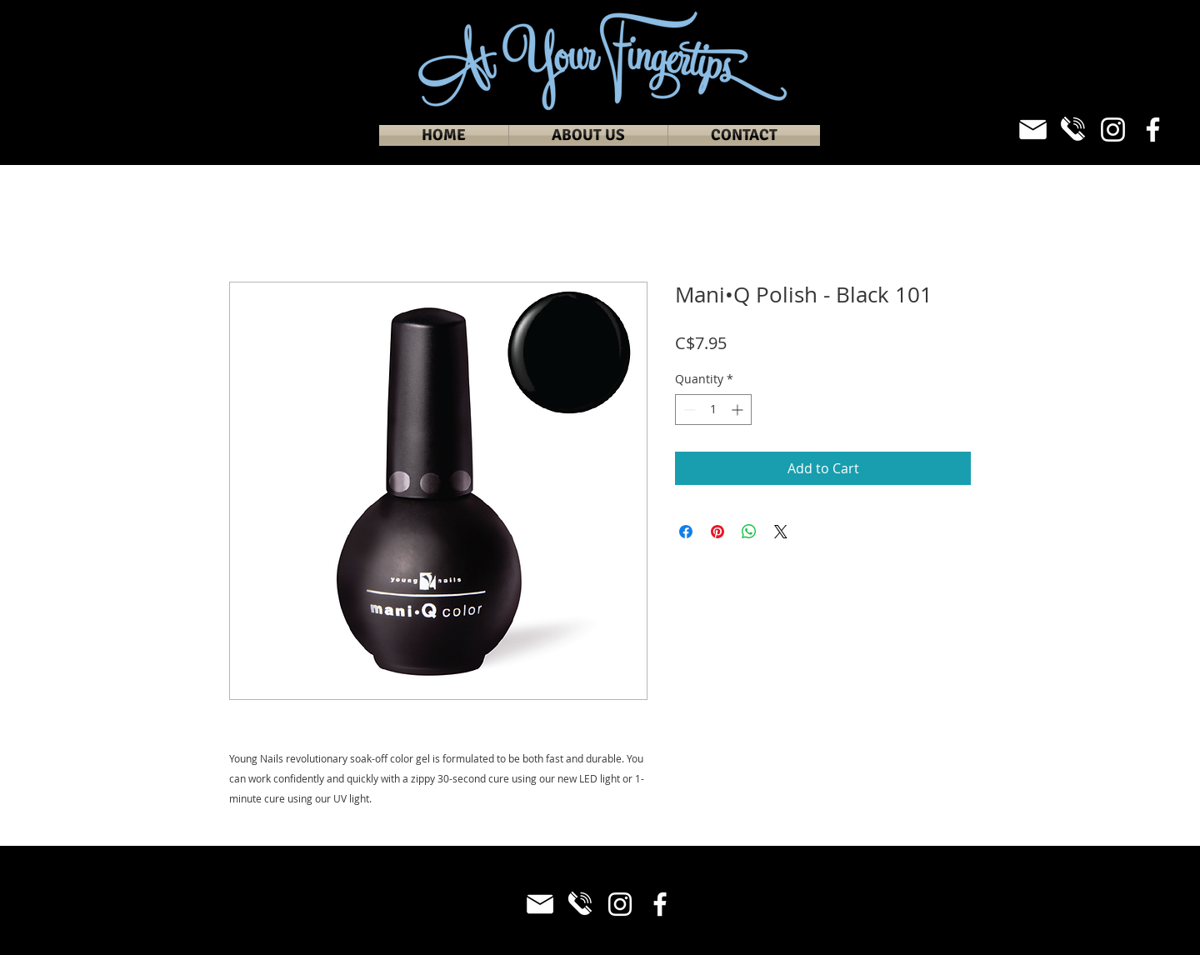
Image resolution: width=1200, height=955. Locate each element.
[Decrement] (688, 409)
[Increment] (738, 409)
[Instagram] (1113, 129)
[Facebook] (1153, 129)
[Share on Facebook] (686, 532)
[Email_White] (1033, 129)
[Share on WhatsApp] (749, 532)
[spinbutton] (713, 409)
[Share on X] (781, 532)
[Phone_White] (1073, 129)
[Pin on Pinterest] (718, 532)
